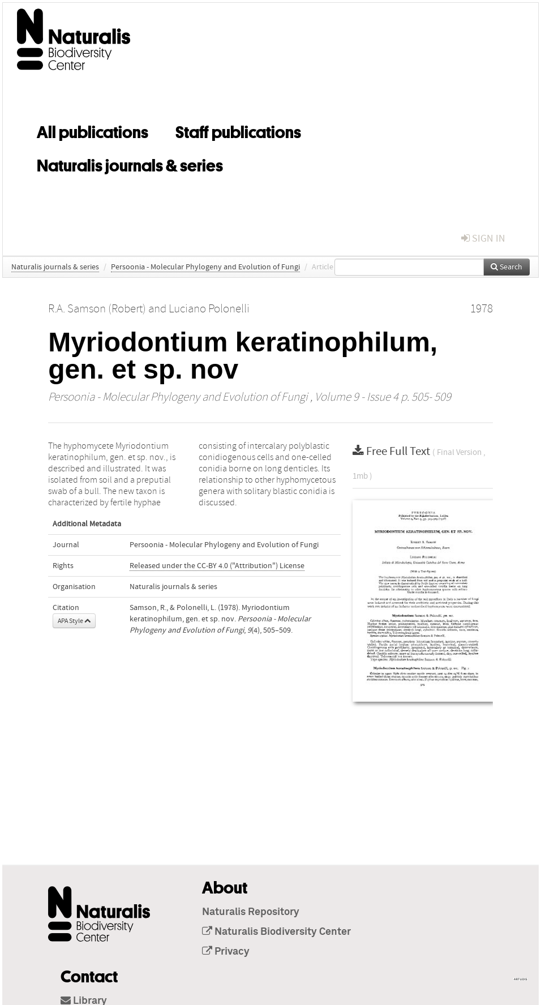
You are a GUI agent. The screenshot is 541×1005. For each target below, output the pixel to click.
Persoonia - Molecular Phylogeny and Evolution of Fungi (205, 267)
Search (506, 267)
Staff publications (238, 130)
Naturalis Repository (250, 912)
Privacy (226, 952)
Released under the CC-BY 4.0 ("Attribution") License (217, 565)
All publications (92, 130)
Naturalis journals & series (130, 163)
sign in (483, 238)
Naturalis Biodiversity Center (276, 932)
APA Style (74, 621)
